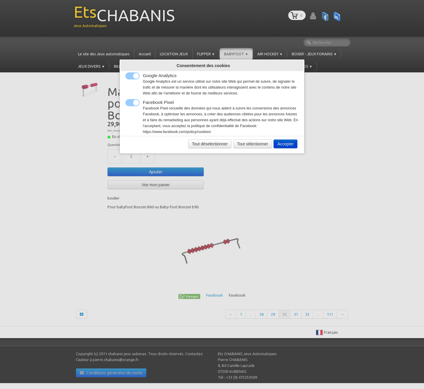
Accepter (285, 144)
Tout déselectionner (210, 144)
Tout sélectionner (252, 144)
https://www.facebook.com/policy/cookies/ (177, 132)
